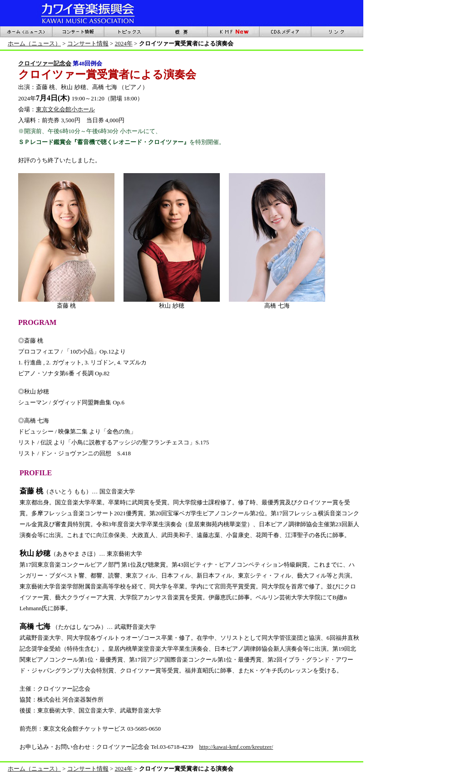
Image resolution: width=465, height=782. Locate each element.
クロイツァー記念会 (44, 63)
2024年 (124, 43)
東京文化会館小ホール (65, 109)
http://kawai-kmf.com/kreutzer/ (236, 746)
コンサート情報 (88, 43)
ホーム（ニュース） (34, 43)
